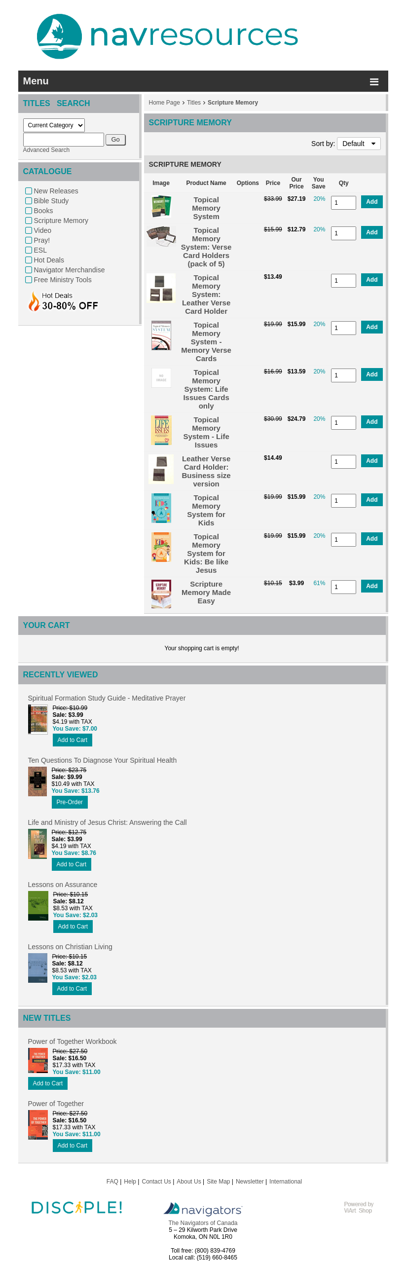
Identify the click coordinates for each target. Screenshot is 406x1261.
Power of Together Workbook (72, 1041)
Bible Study (51, 201)
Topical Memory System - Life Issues (206, 432)
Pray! (42, 240)
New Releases (56, 191)
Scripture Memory (61, 220)
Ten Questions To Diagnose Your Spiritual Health (102, 760)
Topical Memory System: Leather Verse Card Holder (206, 294)
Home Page (164, 102)
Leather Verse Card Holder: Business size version (206, 471)
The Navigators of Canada (202, 1223)
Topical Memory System (206, 208)
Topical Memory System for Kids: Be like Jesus (206, 553)
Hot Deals (49, 260)
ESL (40, 250)
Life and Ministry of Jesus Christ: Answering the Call (107, 822)
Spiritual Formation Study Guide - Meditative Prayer (107, 698)
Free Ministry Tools (63, 280)
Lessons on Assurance (63, 885)
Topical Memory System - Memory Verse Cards (206, 342)
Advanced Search (46, 150)
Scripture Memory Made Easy (206, 592)
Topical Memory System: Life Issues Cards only (206, 389)
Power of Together (56, 1104)
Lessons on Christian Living (70, 947)
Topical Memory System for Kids (206, 510)
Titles (194, 102)
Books (43, 211)
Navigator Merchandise (69, 270)
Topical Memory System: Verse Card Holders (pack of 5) (206, 247)
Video (43, 230)
